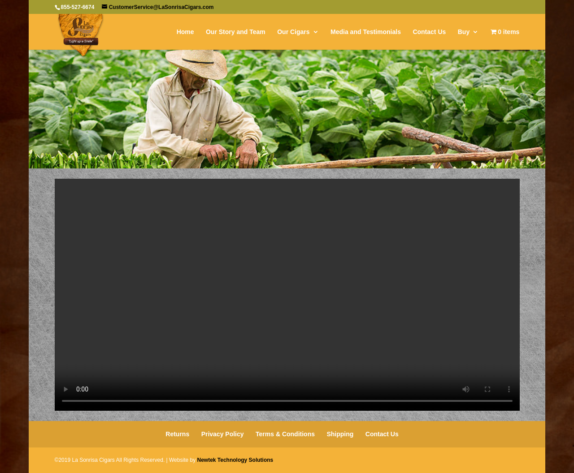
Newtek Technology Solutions (235, 460)
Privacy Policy (222, 434)
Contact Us (429, 32)
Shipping (339, 434)
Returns (177, 434)
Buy (464, 32)
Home (185, 32)
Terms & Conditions (285, 434)
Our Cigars (293, 32)
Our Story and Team (235, 32)
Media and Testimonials (365, 32)
